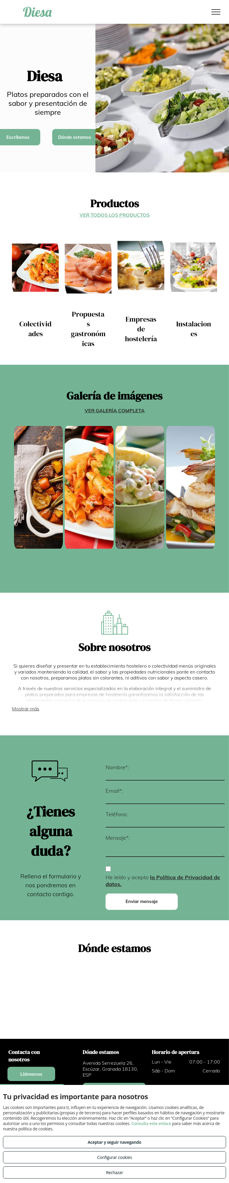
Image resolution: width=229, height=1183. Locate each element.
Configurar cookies (114, 1157)
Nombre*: (117, 767)
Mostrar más (25, 709)
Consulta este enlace (151, 1123)
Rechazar (114, 1172)
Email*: (114, 790)
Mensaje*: (118, 837)
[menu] (216, 12)
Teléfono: (117, 814)
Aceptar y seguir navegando (114, 1142)
